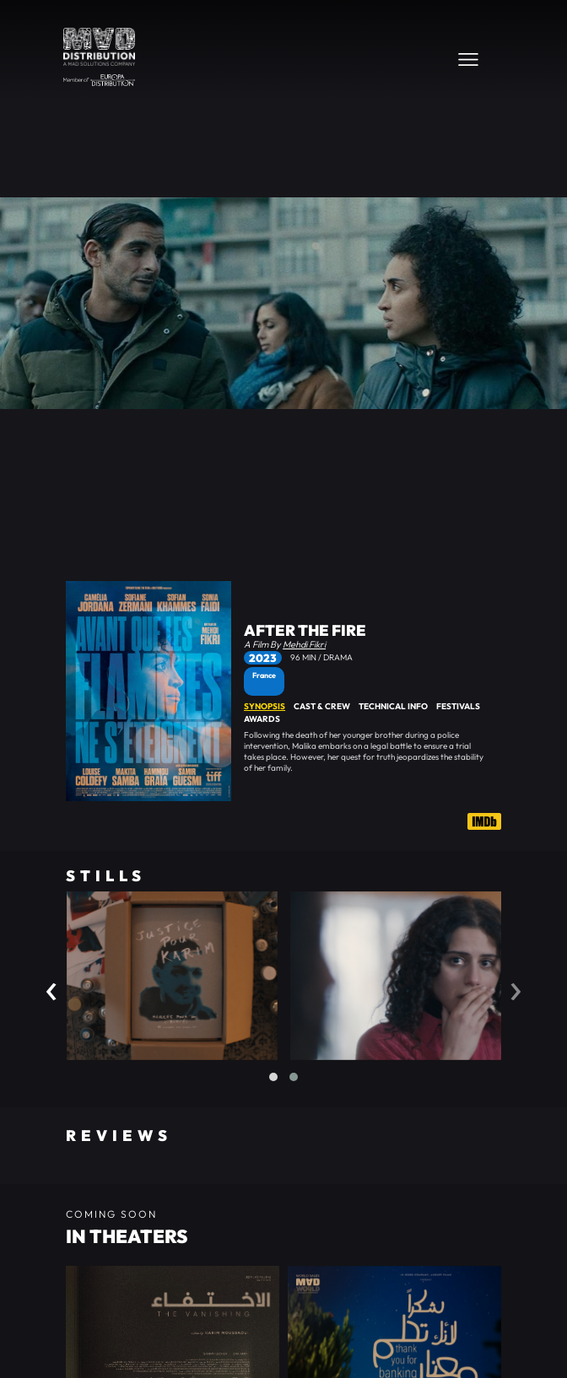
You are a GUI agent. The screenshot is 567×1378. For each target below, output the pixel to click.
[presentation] (51, 987)
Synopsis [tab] (264, 706)
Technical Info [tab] (393, 706)
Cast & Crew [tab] (322, 706)
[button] (273, 1076)
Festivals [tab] (458, 706)
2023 (263, 658)
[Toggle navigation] (468, 59)
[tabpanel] (372, 751)
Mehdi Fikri (304, 644)
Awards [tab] (262, 718)
